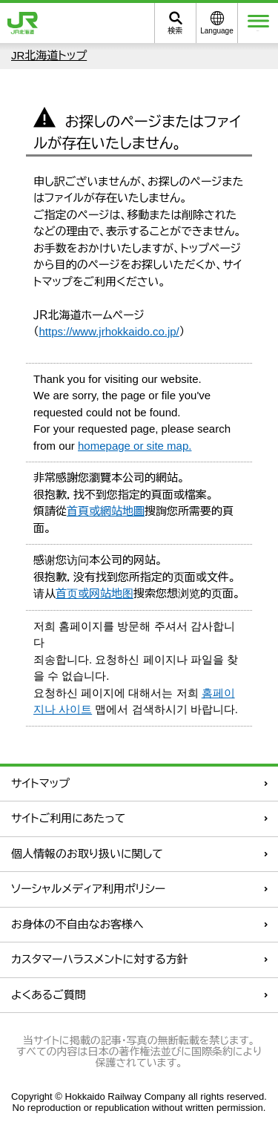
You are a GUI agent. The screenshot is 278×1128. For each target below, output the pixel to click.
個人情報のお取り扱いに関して (87, 853)
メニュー (258, 23)
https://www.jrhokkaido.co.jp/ (109, 331)
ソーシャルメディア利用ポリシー (88, 888)
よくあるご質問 (48, 994)
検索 (175, 31)
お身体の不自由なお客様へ (77, 924)
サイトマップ (40, 783)
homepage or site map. (134, 445)
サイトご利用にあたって (68, 818)
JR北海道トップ (49, 55)
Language (217, 31)
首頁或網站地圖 (106, 511)
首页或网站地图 (94, 593)
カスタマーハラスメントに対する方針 (99, 959)
